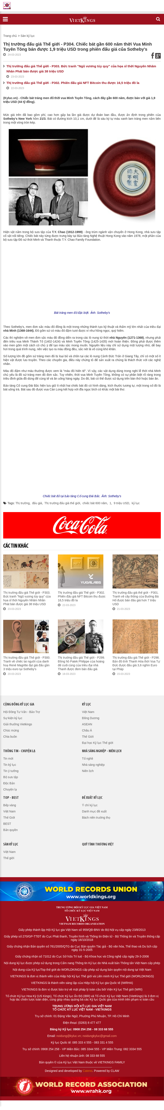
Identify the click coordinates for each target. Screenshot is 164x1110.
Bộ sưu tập (10, 777)
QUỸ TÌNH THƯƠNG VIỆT (98, 844)
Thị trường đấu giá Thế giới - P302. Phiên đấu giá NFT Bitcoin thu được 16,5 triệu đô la (72, 83)
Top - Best (11, 798)
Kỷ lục (86, 705)
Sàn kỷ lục (27, 35)
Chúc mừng (11, 730)
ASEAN (87, 724)
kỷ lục (136, 503)
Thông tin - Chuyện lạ (19, 751)
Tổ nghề (87, 758)
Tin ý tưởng (10, 771)
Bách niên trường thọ (96, 817)
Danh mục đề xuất (94, 811)
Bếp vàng (9, 805)
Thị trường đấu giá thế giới (62, 503)
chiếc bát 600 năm (95, 503)
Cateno (87, 1071)
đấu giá (37, 503)
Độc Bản (9, 783)
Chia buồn (10, 736)
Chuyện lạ (10, 789)
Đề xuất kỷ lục (92, 798)
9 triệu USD (121, 503)
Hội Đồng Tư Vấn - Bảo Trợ (21, 712)
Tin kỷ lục (9, 764)
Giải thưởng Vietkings (17, 724)
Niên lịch (88, 771)
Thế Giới (88, 736)
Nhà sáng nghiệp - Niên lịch (102, 751)
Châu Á (87, 730)
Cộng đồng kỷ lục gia (18, 705)
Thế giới (8, 858)
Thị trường (22, 503)
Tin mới (8, 758)
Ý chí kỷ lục (90, 805)
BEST (7, 823)
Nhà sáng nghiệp (93, 764)
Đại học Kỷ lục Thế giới (97, 742)
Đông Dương (90, 718)
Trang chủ (10, 35)
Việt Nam (88, 712)
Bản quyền (10, 830)
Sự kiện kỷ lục (12, 718)
